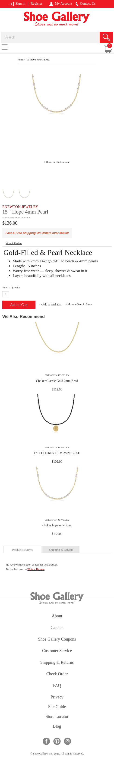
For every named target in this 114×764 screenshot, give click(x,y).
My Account (60, 4)
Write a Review (35, 569)
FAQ (57, 686)
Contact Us (85, 4)
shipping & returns (61, 549)
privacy (57, 697)
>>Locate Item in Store (79, 304)
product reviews (22, 549)
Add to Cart (19, 305)
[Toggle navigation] (4, 47)
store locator (57, 717)
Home (20, 59)
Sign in (17, 4)
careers (57, 628)
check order (57, 674)
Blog (57, 727)
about (57, 616)
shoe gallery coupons (57, 639)
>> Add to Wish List (50, 304)
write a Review (14, 243)
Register (36, 3)
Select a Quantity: (11, 287)
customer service (57, 651)
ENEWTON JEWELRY (20, 207)
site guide (57, 707)
